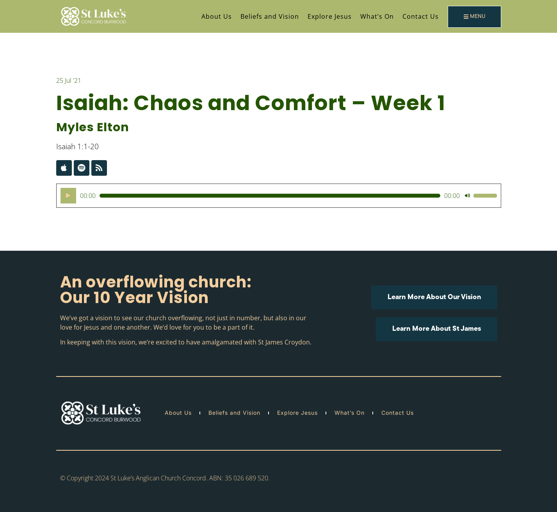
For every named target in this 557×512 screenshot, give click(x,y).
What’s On (377, 16)
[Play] (68, 195)
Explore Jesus (330, 16)
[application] (279, 195)
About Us (216, 16)
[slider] (270, 196)
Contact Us (420, 16)
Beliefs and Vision (269, 16)
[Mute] (467, 195)
